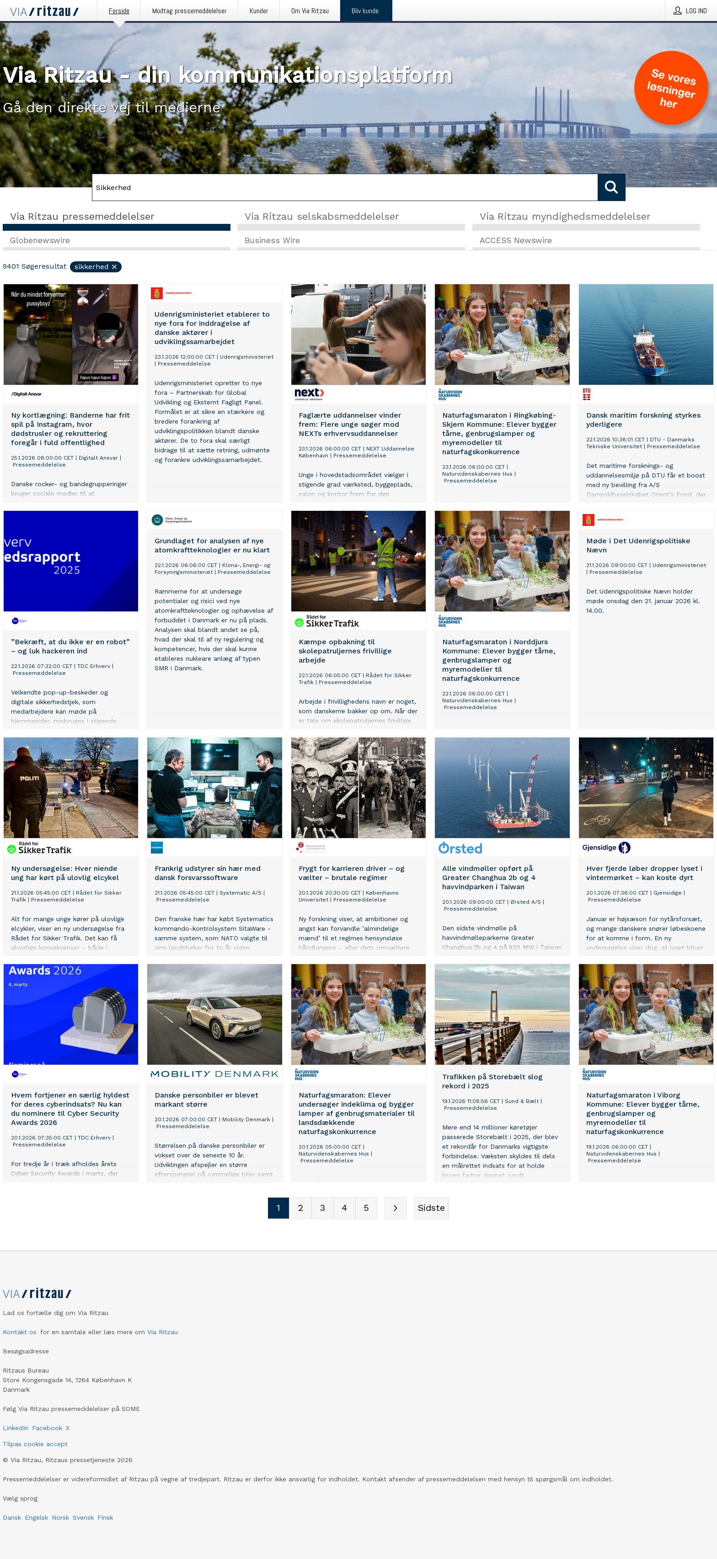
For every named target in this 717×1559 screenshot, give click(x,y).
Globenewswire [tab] (40, 240)
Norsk (60, 1517)
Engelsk (36, 1517)
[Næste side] (396, 1209)
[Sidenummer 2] (300, 1209)
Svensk (83, 1517)
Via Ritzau (162, 1332)
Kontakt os (20, 1332)
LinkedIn (15, 1428)
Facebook (47, 1428)
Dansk (12, 1517)
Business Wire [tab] (272, 240)
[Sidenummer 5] (366, 1209)
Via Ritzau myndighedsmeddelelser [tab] (565, 216)
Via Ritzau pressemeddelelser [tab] (82, 216)
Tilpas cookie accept (35, 1444)
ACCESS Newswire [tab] (516, 240)
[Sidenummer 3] (322, 1209)
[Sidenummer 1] (278, 1209)
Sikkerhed (96, 267)
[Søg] (345, 187)
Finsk (105, 1517)
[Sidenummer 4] (344, 1209)
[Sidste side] (431, 1209)
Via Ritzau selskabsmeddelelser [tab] (322, 216)
